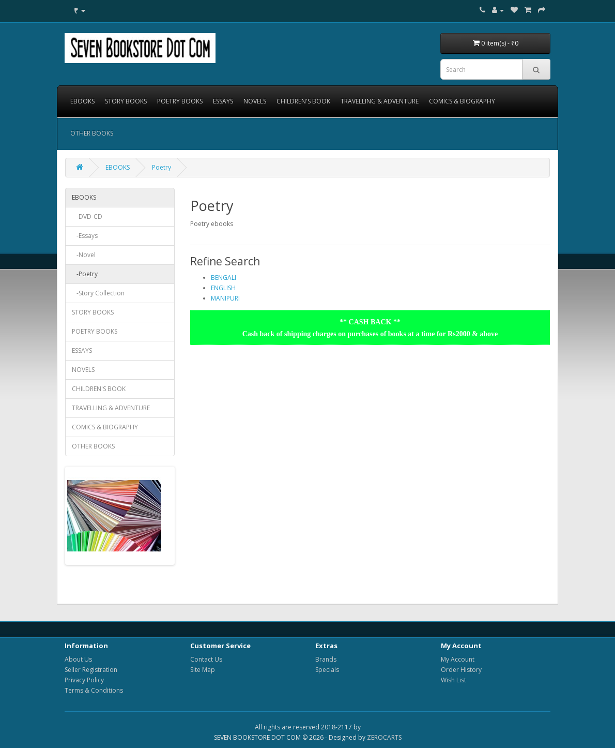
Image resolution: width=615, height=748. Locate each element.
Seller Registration (91, 669)
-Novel (84, 254)
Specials (327, 669)
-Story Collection (98, 293)
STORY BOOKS (126, 101)
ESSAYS (223, 101)
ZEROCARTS (384, 737)
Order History (461, 669)
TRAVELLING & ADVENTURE (380, 101)
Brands (325, 659)
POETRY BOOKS (180, 101)
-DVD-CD (87, 216)
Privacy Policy (84, 680)
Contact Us (206, 659)
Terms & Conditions (94, 690)
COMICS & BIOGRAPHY (462, 101)
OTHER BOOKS (91, 133)
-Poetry (85, 274)
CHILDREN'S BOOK (303, 101)
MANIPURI (225, 298)
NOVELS (254, 101)
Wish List (453, 680)
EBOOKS (82, 101)
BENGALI (223, 277)
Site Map (202, 669)
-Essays (85, 235)
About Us (78, 659)
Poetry (161, 167)
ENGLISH (223, 287)
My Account (457, 659)
